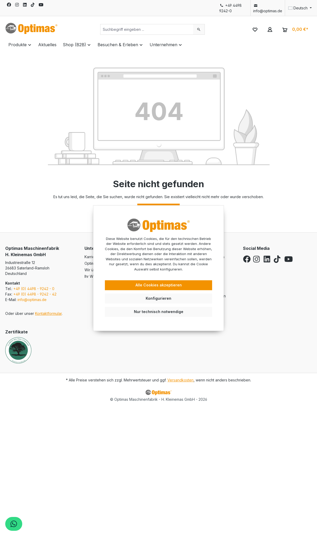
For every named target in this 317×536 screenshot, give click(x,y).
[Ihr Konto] (269, 29)
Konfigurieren (158, 298)
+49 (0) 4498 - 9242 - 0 (33, 288)
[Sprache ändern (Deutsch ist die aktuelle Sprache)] (298, 8)
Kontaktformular (48, 313)
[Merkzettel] (254, 29)
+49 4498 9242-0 (230, 8)
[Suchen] (199, 29)
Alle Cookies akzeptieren (158, 285)
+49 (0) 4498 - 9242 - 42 (34, 294)
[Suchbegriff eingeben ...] (146, 29)
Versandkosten (180, 380)
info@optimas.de (267, 8)
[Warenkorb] (295, 29)
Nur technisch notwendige (158, 311)
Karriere (91, 257)
